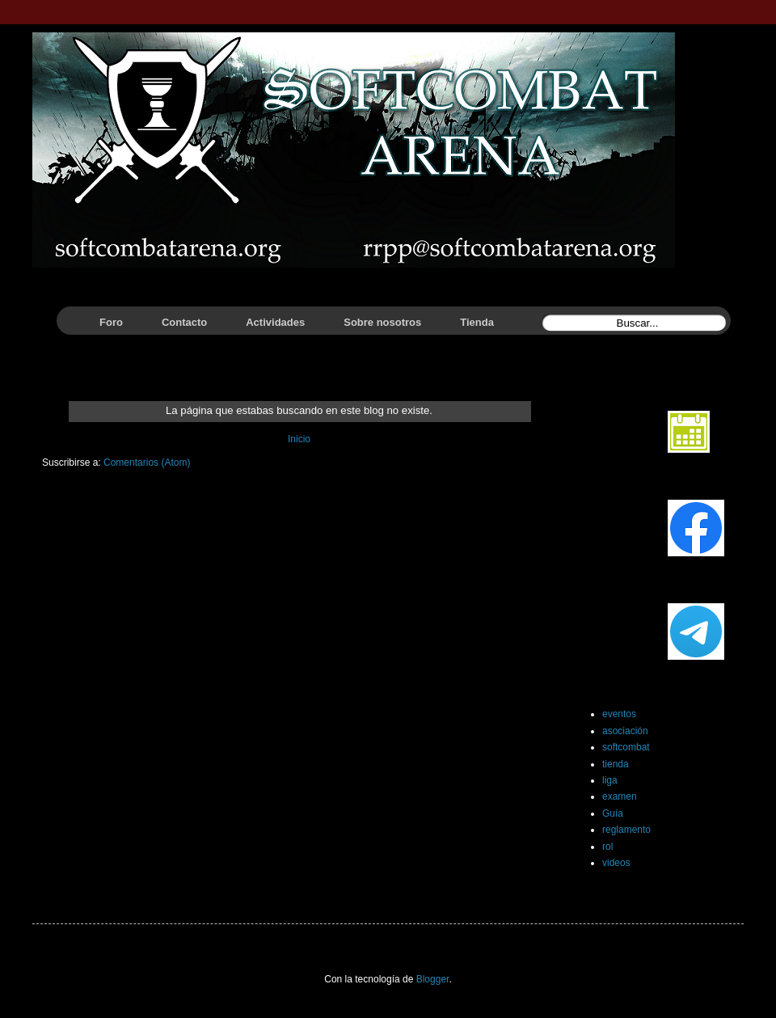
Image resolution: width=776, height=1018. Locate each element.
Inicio (299, 439)
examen (619, 796)
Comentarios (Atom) (146, 462)
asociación (625, 731)
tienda (615, 764)
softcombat (626, 747)
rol (607, 846)
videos (616, 862)
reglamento (626, 829)
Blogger (432, 979)
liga (610, 780)
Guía (612, 813)
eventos (619, 714)
